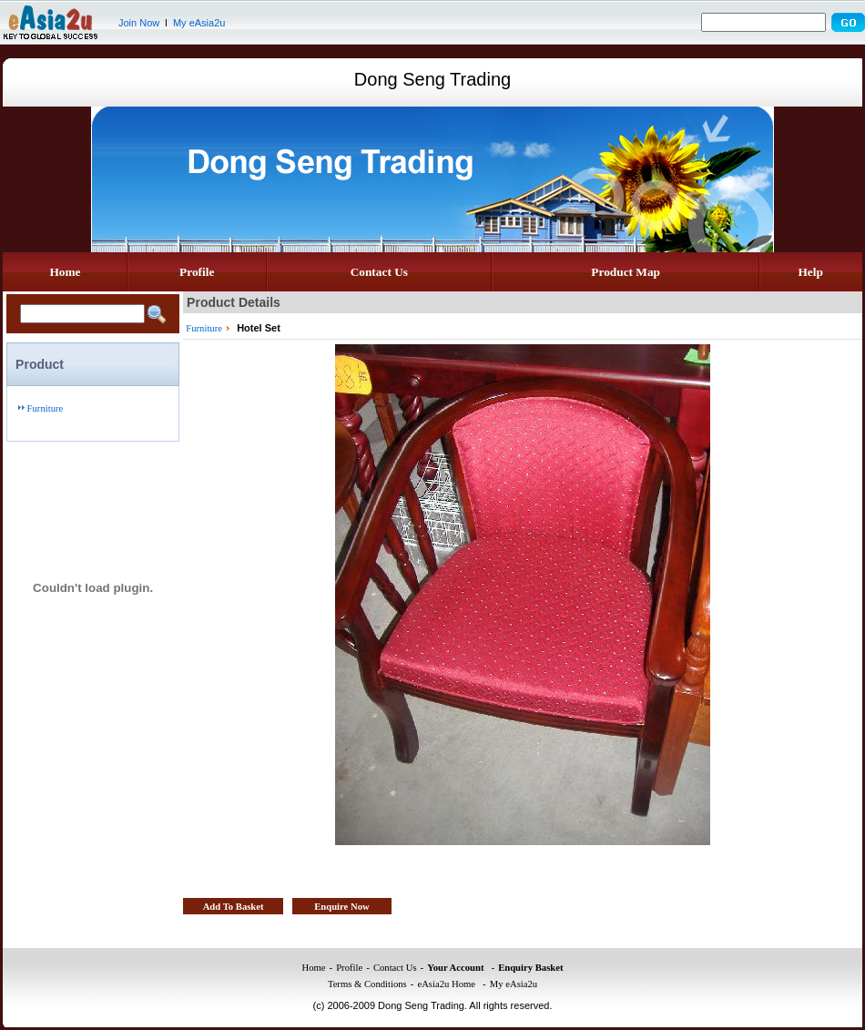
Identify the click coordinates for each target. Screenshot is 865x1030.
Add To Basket (233, 907)
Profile (196, 272)
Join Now (138, 22)
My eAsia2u (199, 22)
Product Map (625, 272)
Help (810, 272)
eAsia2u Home (446, 984)
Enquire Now (342, 907)
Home (64, 272)
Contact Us (379, 272)
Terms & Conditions (367, 984)
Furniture (45, 408)
